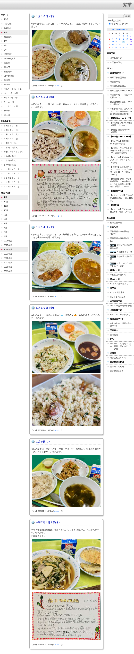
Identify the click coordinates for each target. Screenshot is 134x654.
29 (120, 47)
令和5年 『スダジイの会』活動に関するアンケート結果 (121, 346)
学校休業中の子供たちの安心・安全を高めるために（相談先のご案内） (121, 111)
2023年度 (8, 254)
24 (127, 44)
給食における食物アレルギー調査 (121, 264)
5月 (5, 232)
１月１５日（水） (12, 130)
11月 (6, 206)
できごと (8, 24)
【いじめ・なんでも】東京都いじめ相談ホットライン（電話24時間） (121, 150)
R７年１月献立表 (117, 297)
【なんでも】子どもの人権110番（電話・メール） (121, 210)
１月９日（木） (11, 143)
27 (113, 47)
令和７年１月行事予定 (120, 314)
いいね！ (57, 86)
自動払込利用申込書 (121, 257)
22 (120, 44)
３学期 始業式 (11, 147)
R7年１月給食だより (119, 284)
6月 (5, 228)
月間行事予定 (116, 58)
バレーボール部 (11, 93)
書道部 (7, 67)
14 (116, 42)
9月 (5, 215)
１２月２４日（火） (13, 169)
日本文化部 (9, 76)
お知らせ (8, 28)
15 (120, 42)
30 (123, 47)
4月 (5, 236)
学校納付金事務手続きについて (121, 232)
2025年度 (8, 245)
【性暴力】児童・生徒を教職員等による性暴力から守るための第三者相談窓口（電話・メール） (121, 183)
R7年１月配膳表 (117, 292)
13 (113, 42)
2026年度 (8, 241)
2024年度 (8, 249)
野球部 (7, 111)
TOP (6, 19)
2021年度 (8, 262)
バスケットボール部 (13, 89)
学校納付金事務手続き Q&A (121, 239)
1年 (5, 41)
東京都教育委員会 (118, 86)
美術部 (7, 80)
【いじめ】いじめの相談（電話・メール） (121, 124)
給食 (6, 32)
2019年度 (8, 271)
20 (113, 44)
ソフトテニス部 (11, 106)
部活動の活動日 (117, 366)
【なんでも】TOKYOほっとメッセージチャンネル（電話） (121, 160)
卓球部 (7, 84)
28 (116, 47)
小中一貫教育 (10, 58)
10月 (6, 210)
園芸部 (7, 63)
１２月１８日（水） (13, 187)
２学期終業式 (10, 156)
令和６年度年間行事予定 (121, 306)
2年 (5, 45)
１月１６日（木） (12, 126)
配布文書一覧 (116, 222)
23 (123, 44)
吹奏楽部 (8, 72)
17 (127, 42)
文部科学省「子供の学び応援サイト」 (121, 96)
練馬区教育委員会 (118, 77)
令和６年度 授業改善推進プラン (121, 324)
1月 (5, 197)
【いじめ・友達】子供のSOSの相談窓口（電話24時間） (121, 198)
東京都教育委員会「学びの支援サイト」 (121, 103)
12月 (6, 202)
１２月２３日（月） (13, 173)
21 (116, 44)
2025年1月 (120, 29)
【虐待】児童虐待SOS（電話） (120, 131)
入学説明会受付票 (121, 252)
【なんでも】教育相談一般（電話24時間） (121, 142)
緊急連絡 (8, 37)
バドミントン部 (11, 98)
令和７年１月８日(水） (14, 152)
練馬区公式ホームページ (121, 90)
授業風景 (8, 54)
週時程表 (114, 335)
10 (127, 39)
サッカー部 (9, 102)
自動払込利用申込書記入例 (121, 246)
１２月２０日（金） (13, 178)
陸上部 (7, 115)
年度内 (113, 24)
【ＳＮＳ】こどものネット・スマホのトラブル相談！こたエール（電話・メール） (121, 171)
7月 (5, 223)
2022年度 (8, 258)
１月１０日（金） (12, 139)
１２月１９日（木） (13, 182)
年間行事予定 (116, 62)
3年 (5, 50)
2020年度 (8, 267)
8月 (5, 219)
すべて (123, 24)
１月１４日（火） (12, 134)
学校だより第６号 (118, 275)
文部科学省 (115, 82)
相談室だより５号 (118, 358)
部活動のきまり (117, 371)
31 (127, 47)
